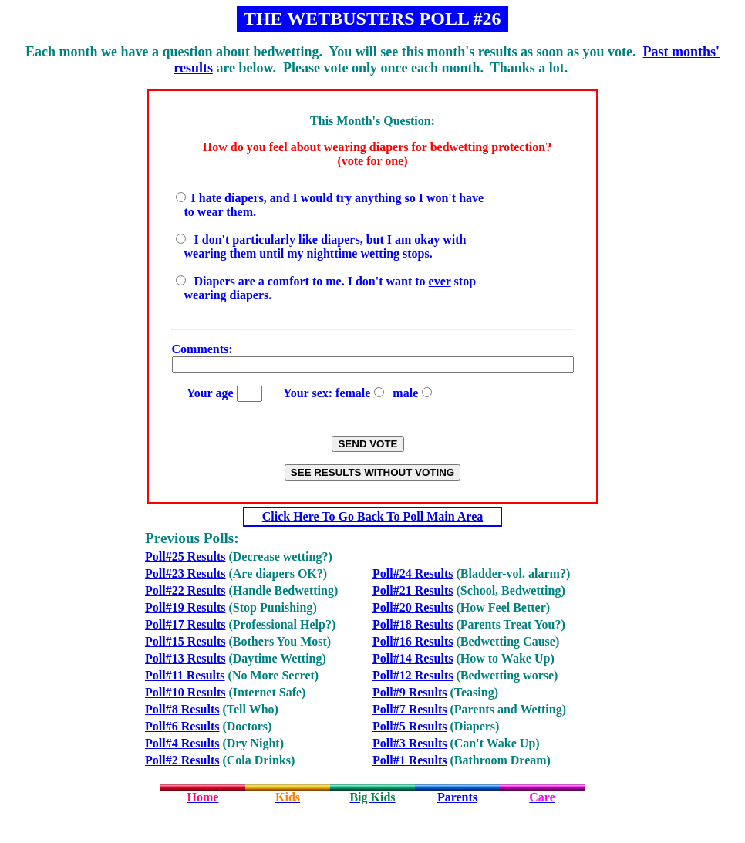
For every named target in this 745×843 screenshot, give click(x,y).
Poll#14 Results (412, 658)
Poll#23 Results (185, 573)
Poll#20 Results (412, 607)
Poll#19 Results (185, 607)
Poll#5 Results (409, 726)
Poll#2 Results (182, 760)
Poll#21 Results (412, 590)
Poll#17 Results (185, 624)
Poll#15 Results (185, 641)
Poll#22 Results (185, 590)
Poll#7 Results (409, 709)
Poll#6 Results (182, 726)
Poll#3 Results (409, 743)
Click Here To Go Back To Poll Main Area (373, 516)
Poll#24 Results (412, 573)
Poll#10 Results (185, 692)
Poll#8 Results (182, 709)
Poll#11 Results (185, 675)
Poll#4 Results (182, 743)
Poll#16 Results (412, 641)
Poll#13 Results (185, 658)
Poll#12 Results (412, 675)
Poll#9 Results (409, 692)
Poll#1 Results (409, 760)
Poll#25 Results (185, 556)
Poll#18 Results (412, 624)
